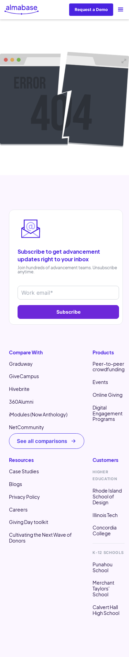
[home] (21, 9)
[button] (121, 10)
